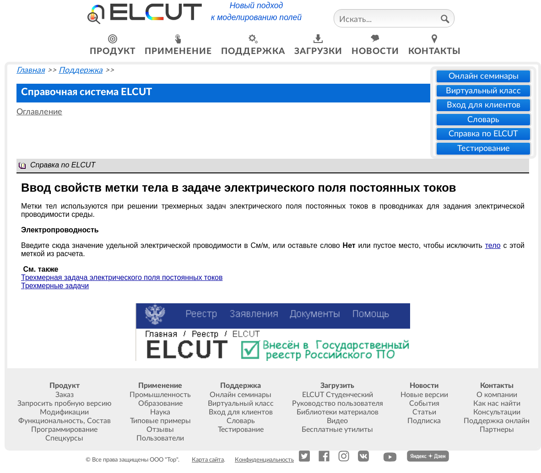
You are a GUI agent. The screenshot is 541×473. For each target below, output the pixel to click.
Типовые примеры (160, 421)
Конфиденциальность (264, 459)
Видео (337, 421)
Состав (99, 421)
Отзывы (160, 429)
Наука (160, 412)
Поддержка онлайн (497, 421)
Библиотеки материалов (338, 412)
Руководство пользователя (337, 403)
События (424, 403)
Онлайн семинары (484, 76)
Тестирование (483, 148)
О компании (496, 394)
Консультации (496, 412)
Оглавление (39, 112)
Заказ (64, 394)
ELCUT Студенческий (337, 394)
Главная (30, 70)
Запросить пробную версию (64, 403)
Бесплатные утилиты (337, 429)
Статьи (424, 412)
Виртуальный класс (483, 91)
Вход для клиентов (483, 105)
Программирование (64, 429)
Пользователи (160, 438)
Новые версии (424, 394)
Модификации (64, 412)
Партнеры (497, 429)
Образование (160, 403)
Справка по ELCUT (483, 134)
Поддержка (81, 70)
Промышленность (160, 394)
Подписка (424, 421)
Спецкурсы (64, 438)
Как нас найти (496, 403)
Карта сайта (208, 459)
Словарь (483, 120)
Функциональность (50, 421)
